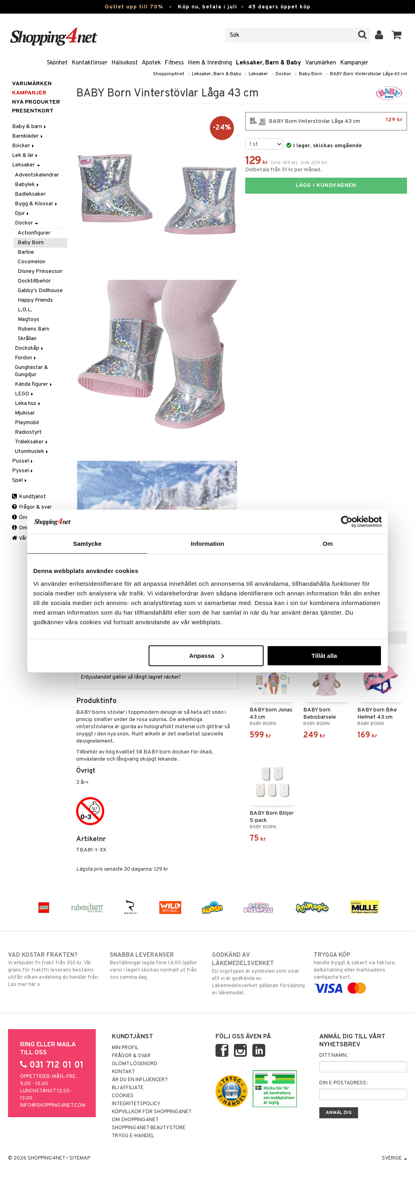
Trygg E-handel (133, 1136)
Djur (22, 213)
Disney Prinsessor (40, 271)
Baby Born (310, 74)
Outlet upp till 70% (134, 7)
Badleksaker (30, 194)
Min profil (125, 1048)
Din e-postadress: (343, 1083)
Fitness (174, 63)
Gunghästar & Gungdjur (31, 371)
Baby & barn (29, 126)
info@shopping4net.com (52, 1105)
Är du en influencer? (140, 1080)
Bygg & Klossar (36, 203)
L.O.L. (25, 310)
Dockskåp (29, 348)
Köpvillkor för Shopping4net (151, 1112)
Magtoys (28, 319)
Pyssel (23, 470)
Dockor (283, 74)
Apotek (151, 63)
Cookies (122, 1096)
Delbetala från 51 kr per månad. (283, 169)
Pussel (23, 461)
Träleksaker (32, 442)
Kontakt (123, 1072)
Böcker (23, 145)
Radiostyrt (28, 432)
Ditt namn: (333, 1055)
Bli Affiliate (127, 1088)
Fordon (26, 358)
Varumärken (320, 63)
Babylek (27, 184)
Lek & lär (25, 155)
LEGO (24, 394)
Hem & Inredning (210, 63)
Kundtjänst (29, 496)
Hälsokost (124, 63)
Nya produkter (36, 102)
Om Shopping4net (135, 1120)
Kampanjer (354, 63)
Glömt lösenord (134, 1064)
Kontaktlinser (89, 63)
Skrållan (27, 338)
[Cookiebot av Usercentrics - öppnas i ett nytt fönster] (347, 522)
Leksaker (258, 74)
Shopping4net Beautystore (148, 1128)
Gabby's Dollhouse (40, 290)
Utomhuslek (32, 451)
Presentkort (32, 111)
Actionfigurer (34, 233)
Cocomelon (31, 261)
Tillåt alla (324, 655)
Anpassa (206, 655)
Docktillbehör (34, 281)
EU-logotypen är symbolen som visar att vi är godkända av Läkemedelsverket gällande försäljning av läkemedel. (258, 973)
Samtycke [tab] (87, 543)
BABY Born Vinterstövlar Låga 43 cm (368, 74)
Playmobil (27, 422)
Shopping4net (168, 74)
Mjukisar (25, 413)
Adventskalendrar (37, 175)
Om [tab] (327, 543)
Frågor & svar (32, 507)
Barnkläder (28, 136)
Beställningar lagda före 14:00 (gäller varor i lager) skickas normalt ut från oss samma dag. (156, 966)
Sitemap (79, 1158)
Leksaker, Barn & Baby (268, 63)
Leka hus (28, 403)
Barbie (26, 252)
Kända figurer (34, 384)
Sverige (394, 1158)
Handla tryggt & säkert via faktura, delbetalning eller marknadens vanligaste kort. (360, 971)
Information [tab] (207, 543)
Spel (20, 480)
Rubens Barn (33, 329)
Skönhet (57, 63)
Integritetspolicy (136, 1104)
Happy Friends (35, 300)
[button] (397, 35)
